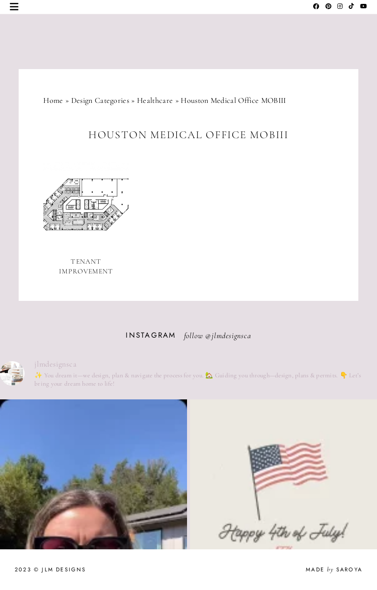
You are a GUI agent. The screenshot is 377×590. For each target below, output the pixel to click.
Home (53, 100)
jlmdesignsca (231, 336)
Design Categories (100, 100)
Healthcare (155, 100)
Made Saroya (334, 569)
